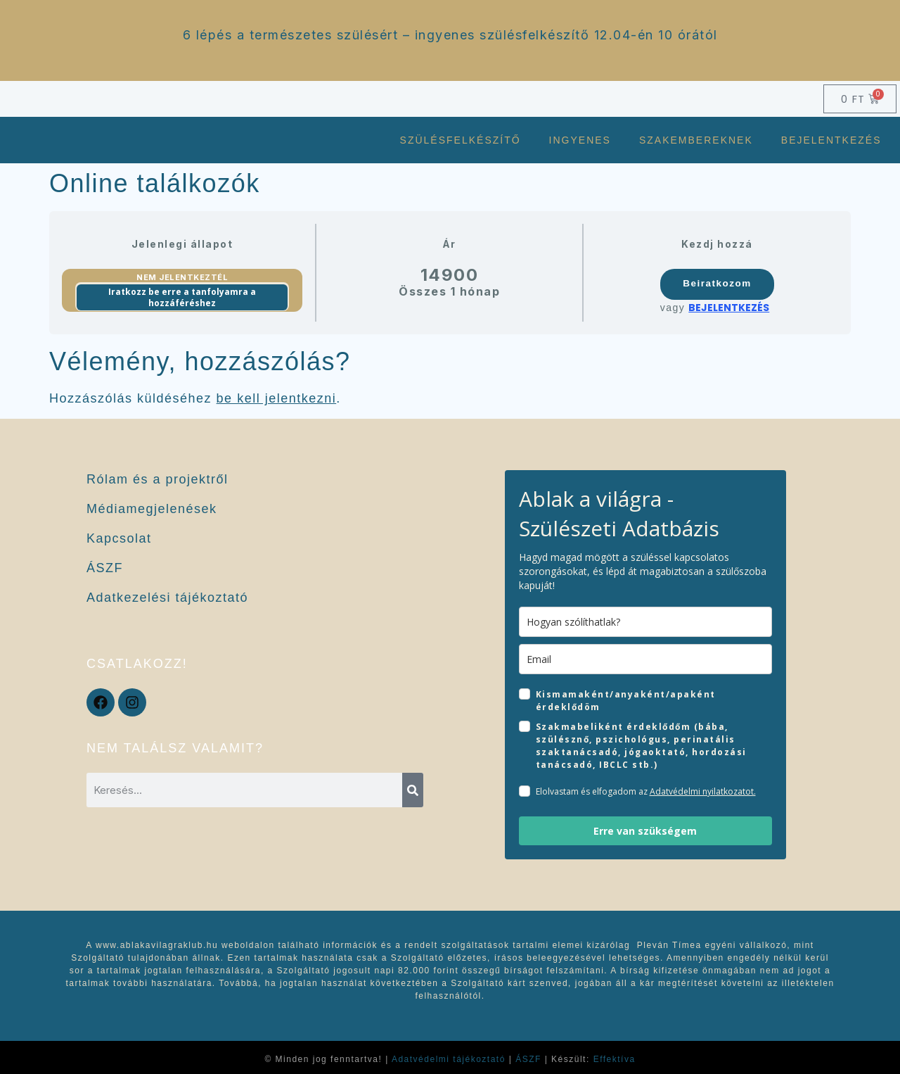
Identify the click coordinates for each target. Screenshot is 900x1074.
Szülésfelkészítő (460, 140)
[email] (645, 659)
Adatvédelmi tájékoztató (449, 1059)
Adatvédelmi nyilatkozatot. (703, 791)
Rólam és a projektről (157, 479)
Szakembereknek (696, 140)
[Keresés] (412, 790)
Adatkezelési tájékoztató (167, 597)
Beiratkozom (717, 283)
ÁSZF (104, 568)
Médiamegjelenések (151, 509)
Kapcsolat (119, 538)
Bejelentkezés (831, 140)
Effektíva (614, 1059)
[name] (645, 622)
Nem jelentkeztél (182, 277)
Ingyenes (580, 140)
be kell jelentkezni (277, 398)
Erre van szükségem (645, 831)
